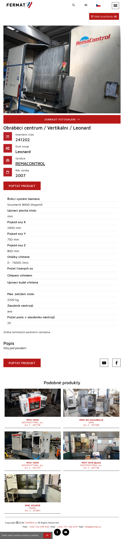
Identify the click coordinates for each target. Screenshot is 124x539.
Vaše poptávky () (104, 16)
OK (47, 535)
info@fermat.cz (93, 526)
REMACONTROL (30, 163)
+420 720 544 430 (39, 526)
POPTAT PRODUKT (22, 186)
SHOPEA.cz (31, 522)
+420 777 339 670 (67, 526)
